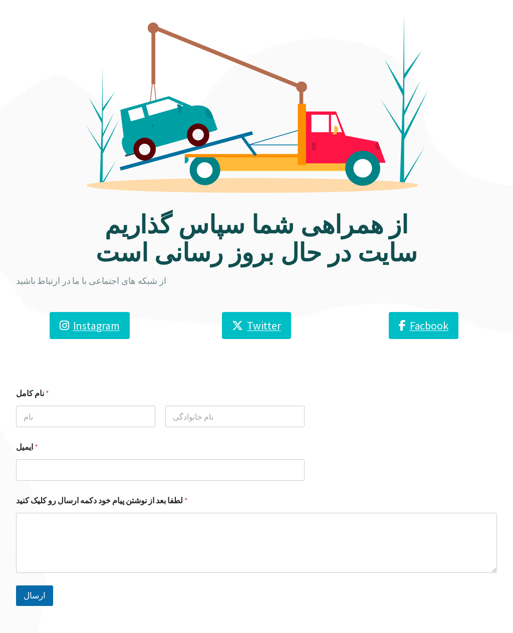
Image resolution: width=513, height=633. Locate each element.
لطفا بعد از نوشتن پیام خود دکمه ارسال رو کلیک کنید (102, 500)
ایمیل (27, 447)
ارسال (35, 595)
